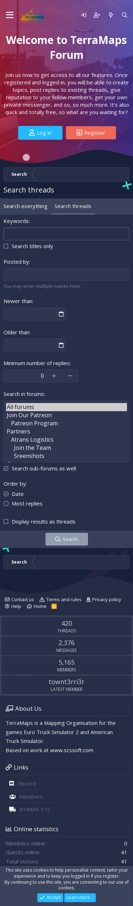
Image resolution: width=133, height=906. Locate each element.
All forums (66, 407)
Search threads (73, 205)
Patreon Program (66, 423)
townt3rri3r (66, 681)
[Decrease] (70, 375)
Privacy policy (106, 599)
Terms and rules (64, 599)
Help (16, 606)
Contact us (22, 599)
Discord (26, 783)
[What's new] (110, 15)
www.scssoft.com (71, 750)
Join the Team (66, 448)
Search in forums (24, 393)
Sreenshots (66, 456)
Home (40, 606)
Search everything (26, 205)
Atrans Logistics (66, 440)
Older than (16, 332)
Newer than (18, 300)
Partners (66, 431)
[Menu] (9, 15)
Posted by (16, 261)
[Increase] (54, 375)
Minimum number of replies (37, 363)
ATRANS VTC (35, 809)
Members (31, 796)
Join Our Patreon (66, 415)
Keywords (16, 220)
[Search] (125, 15)
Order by (15, 483)
